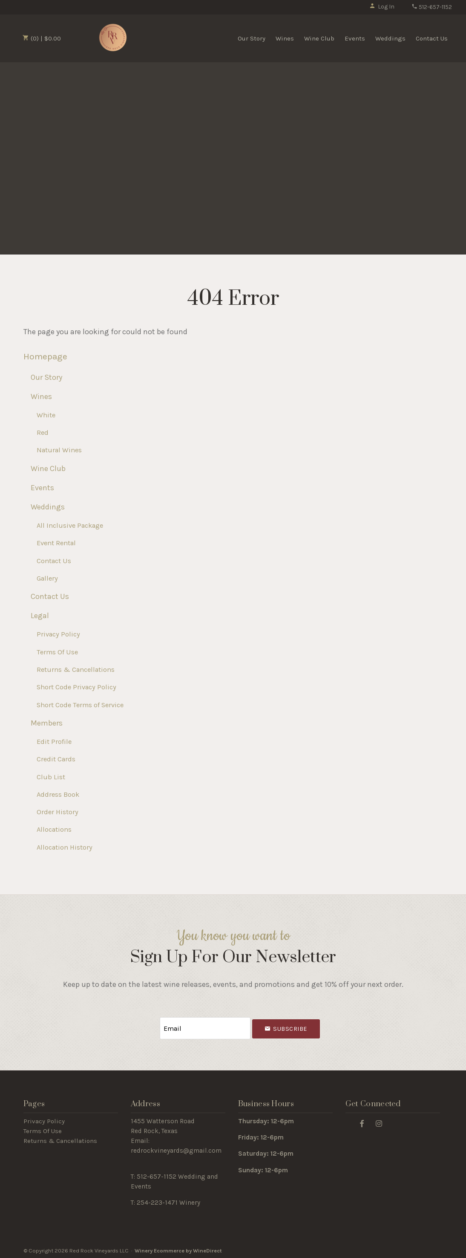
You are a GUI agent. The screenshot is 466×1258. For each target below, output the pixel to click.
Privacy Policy (58, 634)
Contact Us (432, 38)
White (46, 415)
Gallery (47, 578)
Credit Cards (56, 759)
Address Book (58, 794)
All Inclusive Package (70, 525)
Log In (381, 6)
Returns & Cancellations (76, 669)
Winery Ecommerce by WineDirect (178, 1249)
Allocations (54, 829)
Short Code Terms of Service (80, 705)
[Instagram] (379, 1121)
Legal (40, 615)
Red (43, 432)
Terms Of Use (57, 652)
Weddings (390, 38)
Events (355, 38)
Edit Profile (54, 741)
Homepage (45, 356)
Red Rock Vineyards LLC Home (113, 37)
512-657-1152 (431, 7)
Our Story (251, 38)
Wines (285, 38)
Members (47, 723)
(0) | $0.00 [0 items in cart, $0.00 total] (42, 38)
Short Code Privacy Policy (76, 687)
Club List (51, 777)
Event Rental (56, 543)
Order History (57, 812)
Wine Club (319, 38)
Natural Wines (59, 450)
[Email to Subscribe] (205, 1027)
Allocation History (64, 847)
